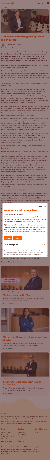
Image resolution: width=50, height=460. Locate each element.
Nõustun (8, 238)
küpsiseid (22, 217)
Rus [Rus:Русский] (45, 207)
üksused (9, 217)
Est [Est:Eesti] (40, 207)
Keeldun (17, 238)
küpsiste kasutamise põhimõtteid (30, 221)
